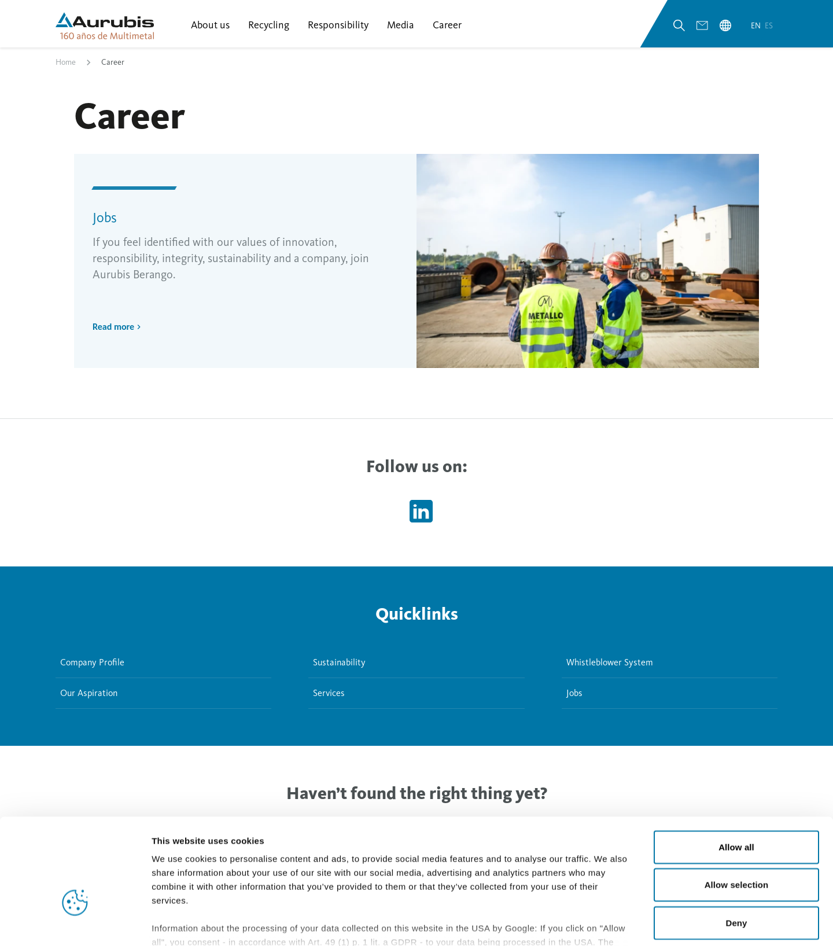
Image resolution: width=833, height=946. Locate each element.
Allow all (736, 769)
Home (66, 66)
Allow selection (737, 807)
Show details (607, 923)
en (756, 28)
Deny (736, 845)
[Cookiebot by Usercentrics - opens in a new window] (75, 923)
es (769, 28)
